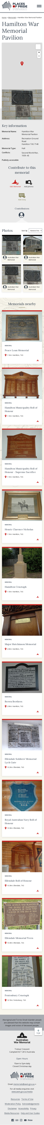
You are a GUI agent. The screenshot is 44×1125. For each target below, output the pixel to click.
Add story (22, 200)
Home (4, 17)
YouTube (25, 1120)
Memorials (12, 17)
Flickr (30, 1120)
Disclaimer (12, 1108)
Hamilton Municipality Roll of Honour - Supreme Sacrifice (21, 470)
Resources (15, 1099)
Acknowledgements (30, 1104)
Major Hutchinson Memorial (20, 644)
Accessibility (23, 1108)
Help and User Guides (30, 1113)
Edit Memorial (15, 186)
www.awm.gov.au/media (22, 1091)
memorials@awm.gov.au (24, 1084)
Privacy (33, 1108)
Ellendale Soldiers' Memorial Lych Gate (20, 760)
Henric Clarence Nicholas (19, 529)
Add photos (28, 186)
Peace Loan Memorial (17, 350)
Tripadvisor (17, 1120)
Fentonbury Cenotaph (17, 995)
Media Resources (11, 1113)
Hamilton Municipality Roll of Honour (21, 409)
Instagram (21, 1120)
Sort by (24, 231)
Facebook (13, 1120)
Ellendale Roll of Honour (18, 880)
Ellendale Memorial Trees (19, 938)
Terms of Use (27, 1099)
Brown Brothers (13, 701)
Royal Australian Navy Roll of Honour (21, 821)
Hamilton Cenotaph (16, 586)
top (38, 1033)
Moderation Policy (13, 1104)
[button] (39, 6)
